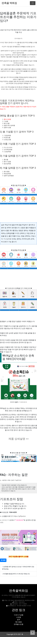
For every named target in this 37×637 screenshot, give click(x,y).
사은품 (18, 617)
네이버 (4, 520)
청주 (18, 620)
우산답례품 (7, 239)
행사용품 (18, 622)
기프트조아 (23, 402)
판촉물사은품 (18, 624)
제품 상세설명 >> (18, 438)
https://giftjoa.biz (20, 516)
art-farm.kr (26, 634)
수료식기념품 (18, 615)
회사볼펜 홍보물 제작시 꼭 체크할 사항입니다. (16, 574)
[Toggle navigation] (32, 3)
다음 (9, 520)
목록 (3, 560)
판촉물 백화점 (9, 3)
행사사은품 (7, 119)
